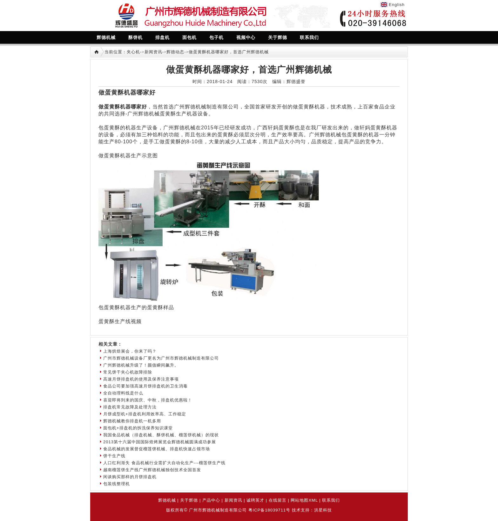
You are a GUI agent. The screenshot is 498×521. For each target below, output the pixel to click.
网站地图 (299, 500)
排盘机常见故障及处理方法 (130, 407)
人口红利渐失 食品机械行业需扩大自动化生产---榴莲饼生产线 (164, 462)
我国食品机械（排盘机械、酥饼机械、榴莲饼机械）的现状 (161, 435)
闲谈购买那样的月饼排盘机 (130, 476)
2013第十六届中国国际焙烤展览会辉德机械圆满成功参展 (159, 442)
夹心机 (133, 51)
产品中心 (211, 500)
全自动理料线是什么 (123, 393)
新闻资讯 (153, 51)
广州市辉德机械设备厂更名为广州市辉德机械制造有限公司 (161, 358)
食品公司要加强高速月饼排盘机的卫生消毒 (145, 386)
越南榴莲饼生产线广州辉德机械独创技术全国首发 (152, 469)
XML (313, 500)
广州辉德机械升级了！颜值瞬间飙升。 (141, 365)
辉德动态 (175, 51)
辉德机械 (167, 500)
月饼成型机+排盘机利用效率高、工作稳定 (144, 414)
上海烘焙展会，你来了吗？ (130, 351)
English (397, 4)
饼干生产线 (114, 455)
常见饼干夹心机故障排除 (127, 372)
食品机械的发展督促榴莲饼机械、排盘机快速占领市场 (156, 448)
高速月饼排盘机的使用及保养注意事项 (141, 379)
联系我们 (331, 500)
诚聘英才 (255, 500)
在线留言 (277, 500)
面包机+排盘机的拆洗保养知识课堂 (138, 428)
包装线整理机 (116, 483)
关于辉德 (189, 500)
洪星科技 (323, 510)
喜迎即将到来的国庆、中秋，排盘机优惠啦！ (147, 400)
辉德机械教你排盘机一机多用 (132, 421)
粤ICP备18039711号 (269, 510)
